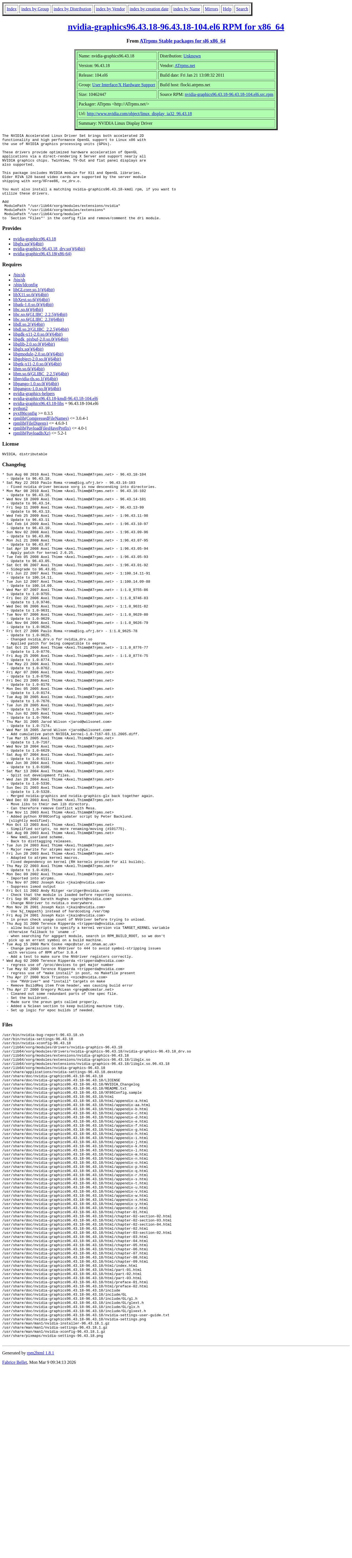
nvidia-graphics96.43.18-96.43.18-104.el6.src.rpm (229, 94)
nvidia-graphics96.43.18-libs (38, 420)
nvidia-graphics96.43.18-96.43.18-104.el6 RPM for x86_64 (176, 27)
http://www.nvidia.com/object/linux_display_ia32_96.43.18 (139, 113)
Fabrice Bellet (14, 1551)
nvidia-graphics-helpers (34, 411)
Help (227, 9)
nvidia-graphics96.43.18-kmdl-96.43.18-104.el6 (55, 415)
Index (11, 9)
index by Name (186, 9)
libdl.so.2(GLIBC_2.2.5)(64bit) (41, 346)
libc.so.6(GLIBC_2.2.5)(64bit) (40, 331)
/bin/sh (19, 292)
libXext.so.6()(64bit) (31, 317)
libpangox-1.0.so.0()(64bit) (37, 406)
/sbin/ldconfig (25, 302)
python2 (20, 425)
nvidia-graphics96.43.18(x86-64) (42, 271)
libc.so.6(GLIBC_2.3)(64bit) (38, 336)
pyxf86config (25, 430)
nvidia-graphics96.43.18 (34, 256)
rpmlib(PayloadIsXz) (31, 450)
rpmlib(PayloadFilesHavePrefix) (42, 445)
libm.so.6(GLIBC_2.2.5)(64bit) (41, 391)
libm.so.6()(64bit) (29, 386)
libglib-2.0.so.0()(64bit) (34, 361)
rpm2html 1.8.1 (40, 1541)
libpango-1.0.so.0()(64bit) (36, 401)
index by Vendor (110, 9)
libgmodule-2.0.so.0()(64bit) (38, 371)
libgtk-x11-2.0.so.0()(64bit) (37, 381)
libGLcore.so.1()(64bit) (33, 307)
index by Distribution (72, 9)
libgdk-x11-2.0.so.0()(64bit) (37, 351)
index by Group (35, 9)
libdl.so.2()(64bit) (29, 341)
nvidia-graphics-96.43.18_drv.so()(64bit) (49, 266)
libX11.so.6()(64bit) (30, 312)
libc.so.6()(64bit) (28, 326)
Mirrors (211, 9)
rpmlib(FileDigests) (30, 440)
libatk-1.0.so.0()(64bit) (33, 322)
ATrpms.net (185, 65)
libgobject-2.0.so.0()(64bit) (37, 376)
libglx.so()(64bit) (28, 261)
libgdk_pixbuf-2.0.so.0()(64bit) (40, 356)
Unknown (192, 56)
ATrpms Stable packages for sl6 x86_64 (183, 41)
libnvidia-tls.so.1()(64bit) (35, 396)
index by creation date (149, 9)
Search (242, 9)
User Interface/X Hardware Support (123, 84)
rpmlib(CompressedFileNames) (41, 435)
